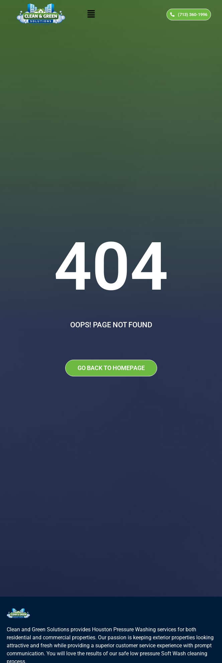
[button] (91, 14)
